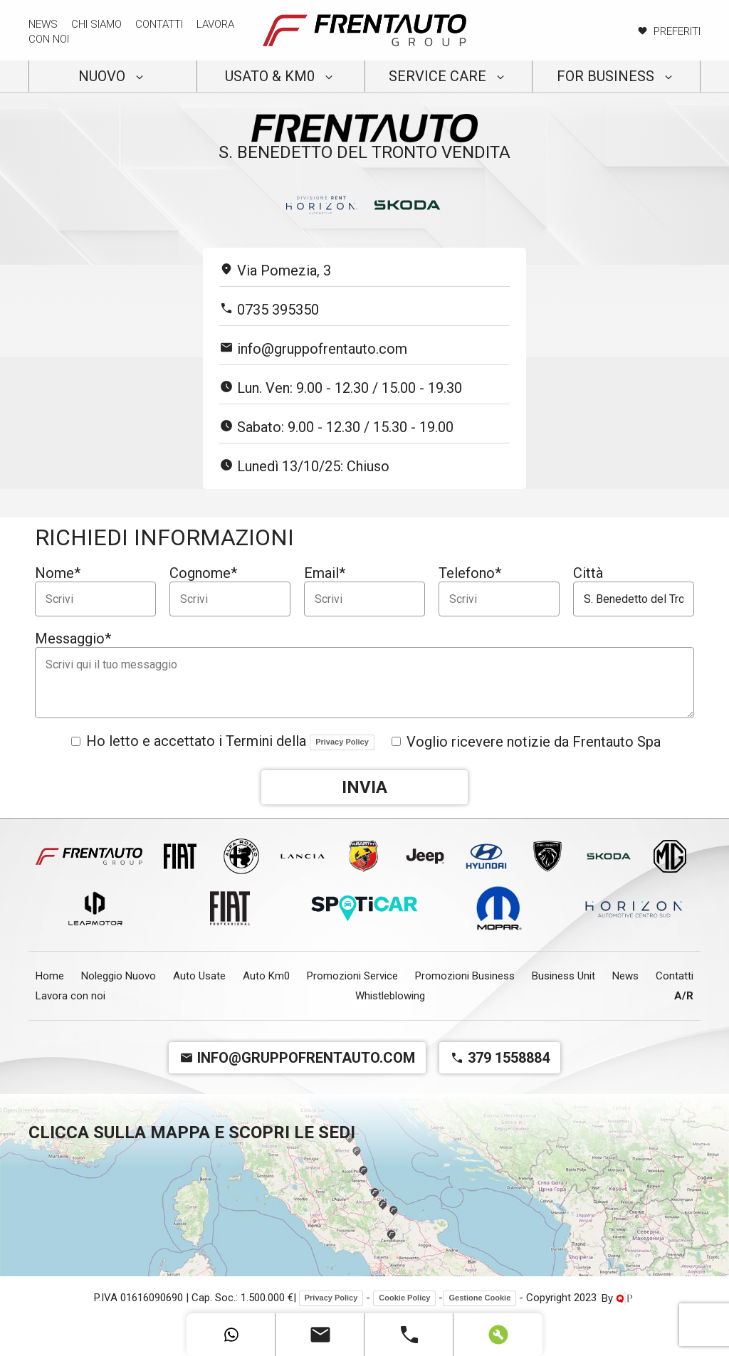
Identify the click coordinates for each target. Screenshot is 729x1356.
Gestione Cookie (479, 1297)
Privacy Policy (342, 741)
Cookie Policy (404, 1297)
